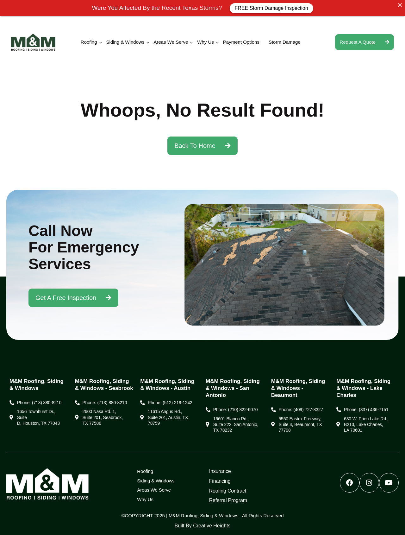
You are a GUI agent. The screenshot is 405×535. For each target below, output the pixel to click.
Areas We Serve (170, 42)
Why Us (205, 42)
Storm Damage (285, 42)
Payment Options (241, 42)
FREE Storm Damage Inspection (271, 8)
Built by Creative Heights (203, 525)
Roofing (89, 42)
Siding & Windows (125, 42)
